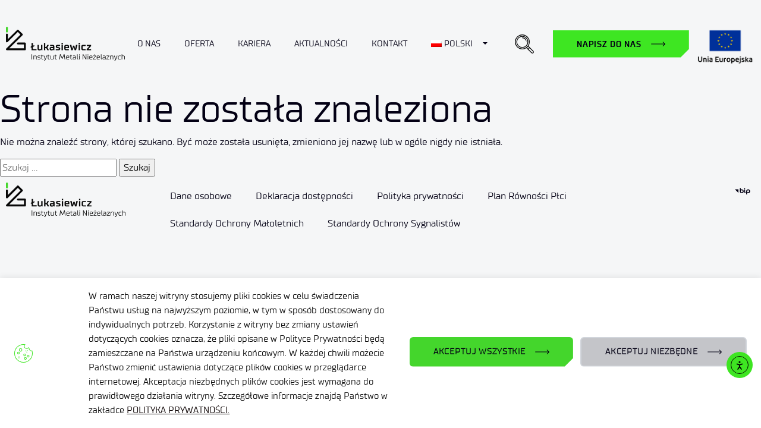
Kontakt (389, 44)
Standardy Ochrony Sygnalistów (394, 223)
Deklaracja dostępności (304, 196)
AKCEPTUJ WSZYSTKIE (479, 352)
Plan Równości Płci (527, 196)
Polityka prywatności (420, 196)
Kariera (254, 44)
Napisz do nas (609, 44)
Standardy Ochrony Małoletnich (237, 223)
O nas (149, 44)
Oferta (199, 44)
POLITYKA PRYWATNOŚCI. (178, 410)
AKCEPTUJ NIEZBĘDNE (651, 352)
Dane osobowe (201, 196)
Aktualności (321, 44)
